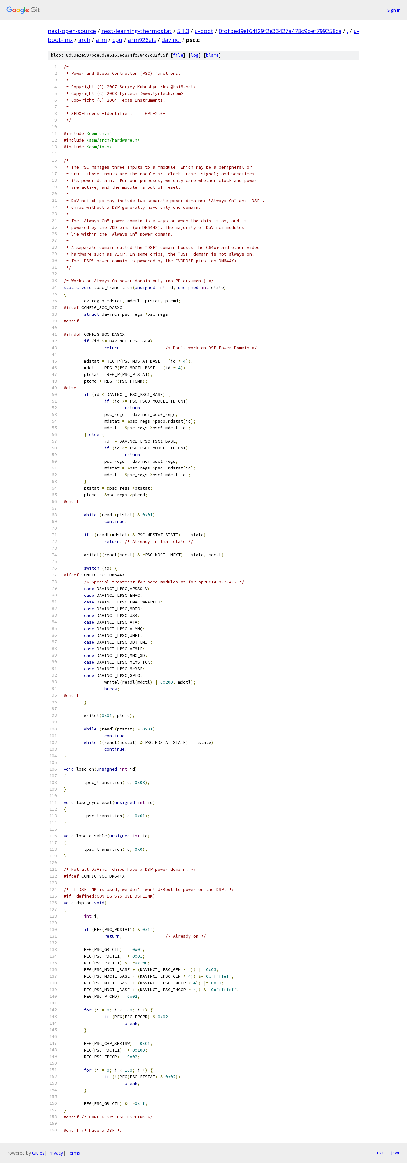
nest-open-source (72, 31)
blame (212, 55)
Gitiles (38, 1153)
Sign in (394, 10)
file (178, 55)
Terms (73, 1153)
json (395, 1153)
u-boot (204, 31)
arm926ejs (142, 40)
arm (101, 40)
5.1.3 (183, 31)
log (194, 55)
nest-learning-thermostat (136, 31)
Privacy (55, 1153)
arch (84, 40)
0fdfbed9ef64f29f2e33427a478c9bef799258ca (280, 31)
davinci (171, 40)
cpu (117, 40)
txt (380, 1153)
